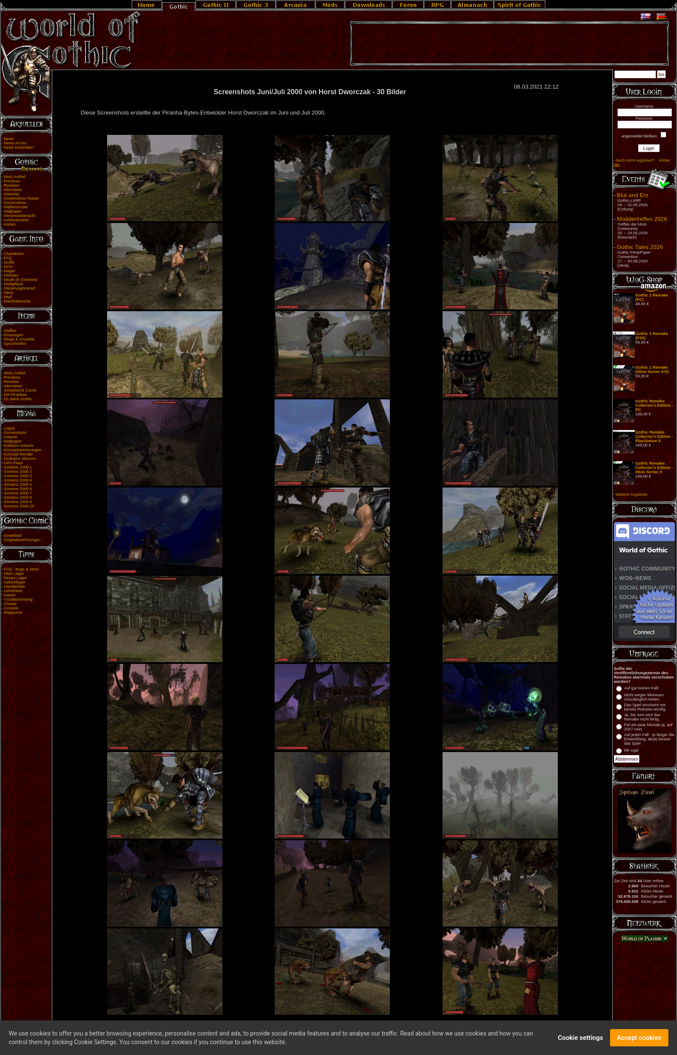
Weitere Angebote (631, 494)
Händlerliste (14, 586)
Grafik (9, 262)
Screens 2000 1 (18, 467)
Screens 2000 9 (18, 502)
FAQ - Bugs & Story (21, 569)
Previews (12, 181)
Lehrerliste (13, 591)
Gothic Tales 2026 (640, 247)
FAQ (8, 258)
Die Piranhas (15, 394)
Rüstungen (13, 335)
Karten (10, 224)
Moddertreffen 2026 (642, 219)
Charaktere (14, 254)
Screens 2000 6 (18, 489)
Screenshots (15, 203)
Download (13, 535)
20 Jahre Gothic (18, 399)
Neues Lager (15, 578)
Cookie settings (580, 1039)
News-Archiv (15, 143)
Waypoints (13, 612)
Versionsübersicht (20, 216)
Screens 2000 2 (18, 471)
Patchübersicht (17, 301)
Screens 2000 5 (18, 484)
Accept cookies (639, 1039)
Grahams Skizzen (20, 458)
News (9, 139)
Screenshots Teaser (21, 198)
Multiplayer (13, 284)
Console (11, 608)
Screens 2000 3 (18, 476)
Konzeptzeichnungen (22, 450)
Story (8, 292)
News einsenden (19, 147)
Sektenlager (14, 582)
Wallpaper (13, 211)
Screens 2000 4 (18, 480)
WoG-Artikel (14, 177)
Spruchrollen (15, 343)
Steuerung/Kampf (19, 288)
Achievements (16, 220)
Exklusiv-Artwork (19, 445)
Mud (8, 297)
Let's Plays (13, 463)
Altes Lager (13, 573)
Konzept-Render (18, 454)
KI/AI (8, 267)
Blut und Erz (633, 195)
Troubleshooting (18, 599)
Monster (11, 275)
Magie (9, 271)
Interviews (13, 190)
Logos (9, 428)
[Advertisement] (509, 43)
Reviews (11, 185)
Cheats (10, 604)
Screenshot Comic (20, 390)
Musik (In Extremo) (21, 279)
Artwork (10, 437)
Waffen (10, 330)
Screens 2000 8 (18, 497)
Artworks (11, 194)
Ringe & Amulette (19, 339)
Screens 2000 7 (18, 493)
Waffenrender (16, 207)
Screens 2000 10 (19, 506)
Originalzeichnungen (22, 540)
